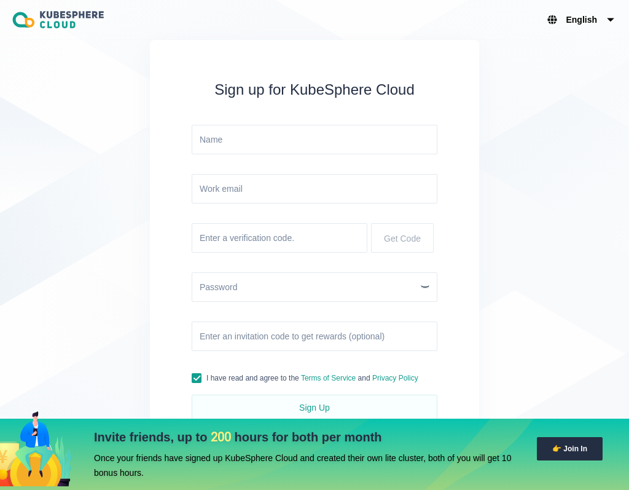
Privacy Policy (395, 378)
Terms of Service (328, 378)
